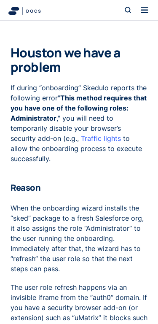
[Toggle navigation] (144, 10)
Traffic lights (101, 138)
